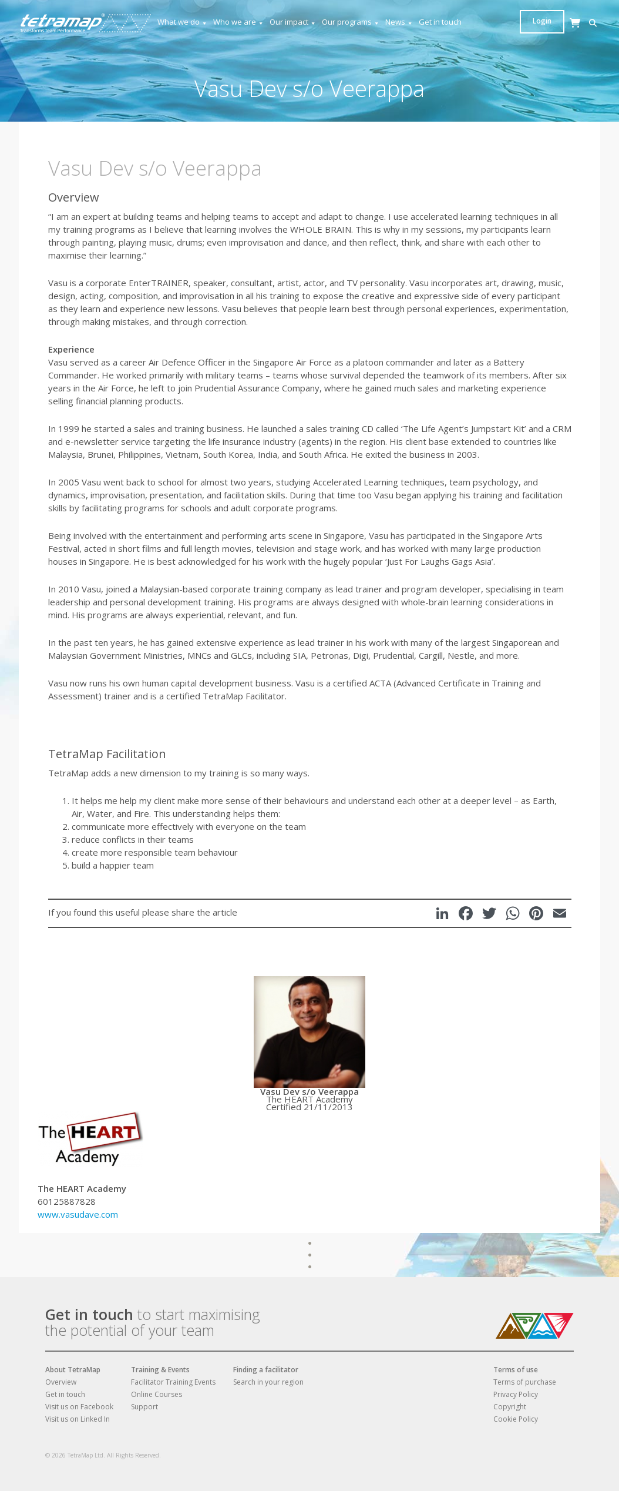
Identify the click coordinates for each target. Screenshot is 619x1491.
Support (144, 1407)
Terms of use (515, 1370)
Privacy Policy (515, 1394)
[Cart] (544, 34)
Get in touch (440, 21)
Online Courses (156, 1394)
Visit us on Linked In (77, 1419)
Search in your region (268, 1382)
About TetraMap (72, 1370)
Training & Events (160, 1370)
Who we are (238, 22)
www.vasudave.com (78, 1214)
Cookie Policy (515, 1419)
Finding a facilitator (265, 1370)
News (399, 22)
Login (577, 21)
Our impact (293, 22)
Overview (60, 1382)
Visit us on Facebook (79, 1407)
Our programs (351, 22)
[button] (526, 23)
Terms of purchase (524, 1382)
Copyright (509, 1407)
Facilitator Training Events (173, 1382)
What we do (182, 22)
